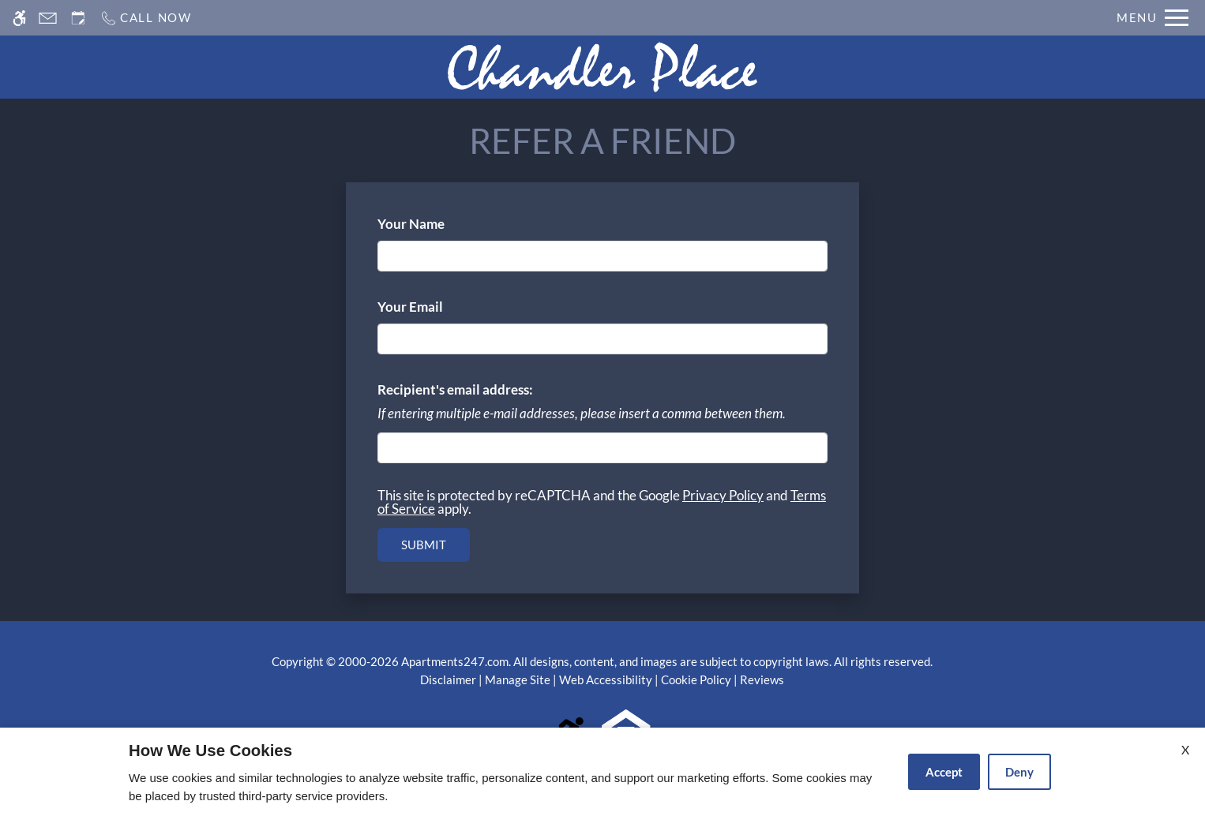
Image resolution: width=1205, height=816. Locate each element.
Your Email (436, 306)
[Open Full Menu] (1152, 18)
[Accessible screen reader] (19, 18)
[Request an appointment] (78, 18)
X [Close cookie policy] (1185, 749)
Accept (944, 772)
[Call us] (145, 18)
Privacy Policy (723, 495)
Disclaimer (448, 679)
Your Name (437, 223)
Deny (1019, 772)
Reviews (762, 679)
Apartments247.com (455, 661)
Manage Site (517, 679)
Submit (423, 544)
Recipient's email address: (455, 389)
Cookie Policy (696, 679)
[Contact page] (47, 18)
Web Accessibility (605, 679)
